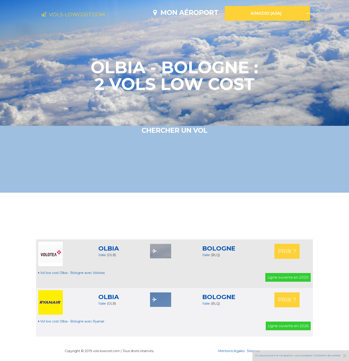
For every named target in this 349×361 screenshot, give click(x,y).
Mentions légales (231, 351)
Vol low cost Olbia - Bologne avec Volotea (71, 273)
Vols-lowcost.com (77, 15)
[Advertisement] (174, 216)
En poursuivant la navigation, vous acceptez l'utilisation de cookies (297, 355)
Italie (102, 255)
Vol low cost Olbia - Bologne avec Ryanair (71, 321)
